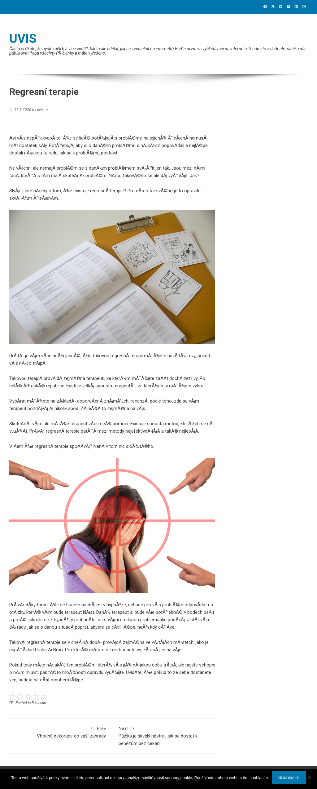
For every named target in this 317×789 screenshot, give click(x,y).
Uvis (23, 38)
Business (39, 703)
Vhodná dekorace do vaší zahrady (60, 732)
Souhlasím (289, 777)
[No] (309, 777)
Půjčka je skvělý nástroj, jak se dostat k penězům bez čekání (164, 735)
